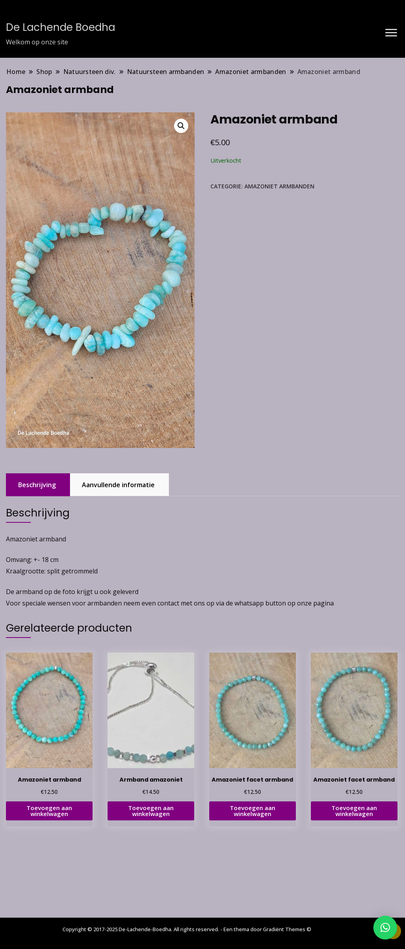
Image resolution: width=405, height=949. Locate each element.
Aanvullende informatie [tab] (118, 484)
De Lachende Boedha (60, 27)
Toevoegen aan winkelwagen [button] (49, 811)
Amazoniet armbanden (279, 186)
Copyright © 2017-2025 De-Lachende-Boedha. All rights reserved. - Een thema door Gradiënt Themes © (186, 929)
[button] (181, 126)
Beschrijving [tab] (37, 484)
